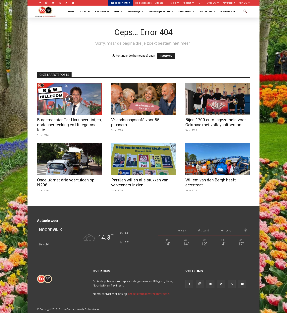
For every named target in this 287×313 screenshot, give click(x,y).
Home (71, 11)
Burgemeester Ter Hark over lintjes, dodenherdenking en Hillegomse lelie (69, 124)
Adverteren (229, 2)
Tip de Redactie (143, 2)
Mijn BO (244, 2)
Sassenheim (186, 11)
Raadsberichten (120, 2)
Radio (174, 2)
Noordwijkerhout (160, 11)
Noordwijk (136, 11)
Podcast (188, 2)
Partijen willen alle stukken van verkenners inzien (139, 182)
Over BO (213, 2)
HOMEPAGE (166, 56)
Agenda (160, 2)
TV (200, 2)
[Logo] (47, 11)
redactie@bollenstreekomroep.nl (149, 294)
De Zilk (84, 11)
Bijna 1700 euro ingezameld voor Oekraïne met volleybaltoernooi (215, 122)
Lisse (118, 11)
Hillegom (102, 11)
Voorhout (207, 11)
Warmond (227, 11)
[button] (245, 12)
